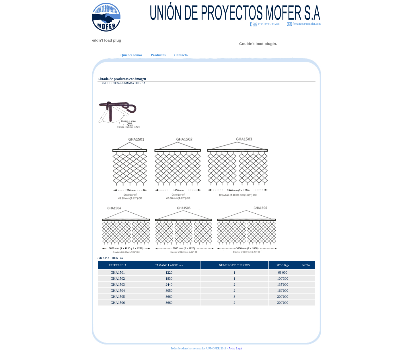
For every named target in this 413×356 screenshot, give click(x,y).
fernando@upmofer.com (307, 23)
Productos (158, 55)
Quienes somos (131, 55)
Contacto (181, 55)
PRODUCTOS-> (111, 83)
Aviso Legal (235, 348)
